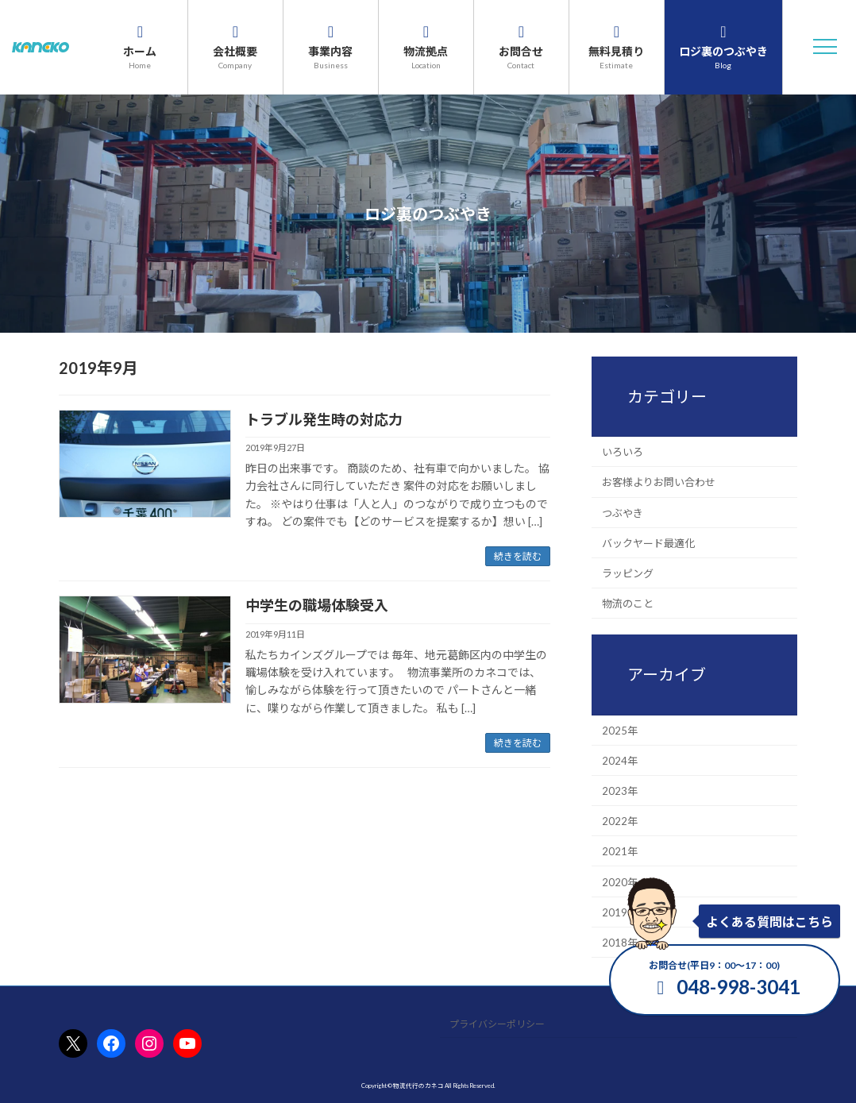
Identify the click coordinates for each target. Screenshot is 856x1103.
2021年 (620, 851)
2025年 (620, 729)
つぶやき (622, 512)
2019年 (620, 911)
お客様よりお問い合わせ (658, 482)
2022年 (620, 821)
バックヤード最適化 (648, 542)
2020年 (620, 881)
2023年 (620, 791)
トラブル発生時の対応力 (324, 419)
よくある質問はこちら (769, 921)
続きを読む (518, 556)
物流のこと (628, 603)
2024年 (620, 760)
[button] (825, 47)
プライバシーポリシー (497, 1024)
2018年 (620, 942)
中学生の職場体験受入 (316, 605)
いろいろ (622, 451)
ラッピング (628, 573)
